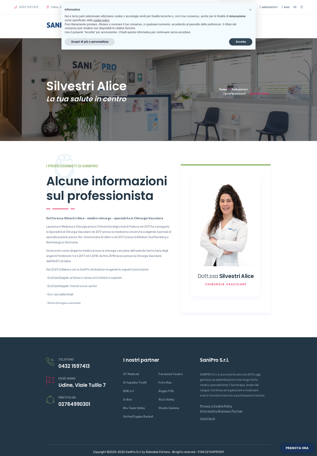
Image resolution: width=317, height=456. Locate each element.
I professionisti (235, 93)
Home (105, 26)
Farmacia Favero (170, 374)
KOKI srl (128, 391)
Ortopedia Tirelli (135, 382)
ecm (285, 7)
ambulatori (268, 7)
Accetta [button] (241, 444)
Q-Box (127, 399)
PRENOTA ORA (297, 448)
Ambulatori (239, 89)
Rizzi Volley (166, 399)
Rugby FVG (166, 391)
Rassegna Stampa (238, 7)
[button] (250, 413)
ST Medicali (131, 374)
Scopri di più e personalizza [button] (89, 444)
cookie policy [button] (101, 423)
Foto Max (165, 382)
